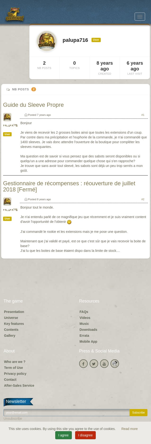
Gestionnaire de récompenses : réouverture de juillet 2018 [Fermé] (69, 186)
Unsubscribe (13, 418)
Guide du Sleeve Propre (33, 105)
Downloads (88, 330)
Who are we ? (14, 362)
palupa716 (10, 125)
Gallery (9, 335)
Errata (84, 335)
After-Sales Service (19, 385)
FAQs (84, 312)
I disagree (85, 435)
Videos (85, 318)
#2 (143, 199)
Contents (11, 330)
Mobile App (88, 341)
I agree (63, 435)
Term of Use (13, 368)
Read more (129, 429)
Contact (10, 379)
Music (84, 324)
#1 (143, 114)
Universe (11, 318)
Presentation (14, 312)
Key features (14, 324)
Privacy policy (15, 374)
